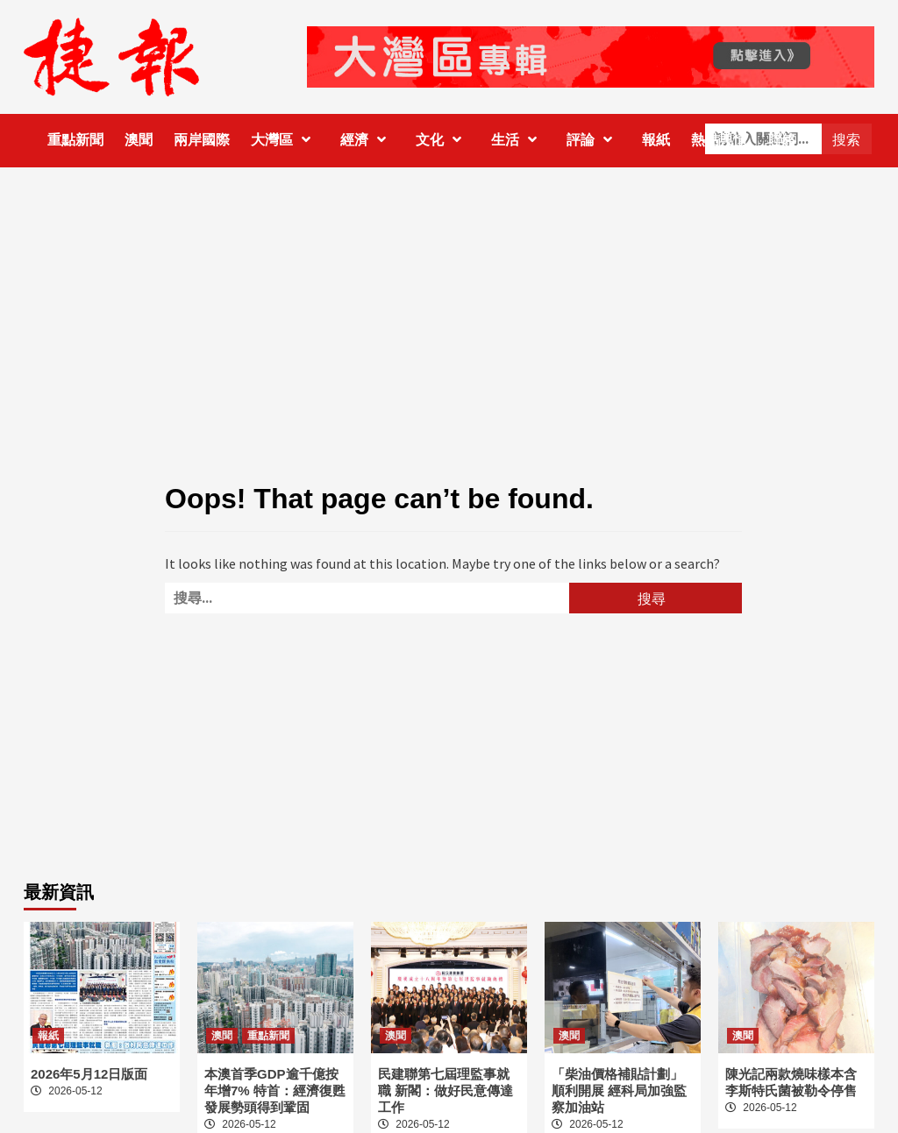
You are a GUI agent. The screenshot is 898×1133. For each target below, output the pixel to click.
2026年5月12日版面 (89, 1073)
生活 (518, 139)
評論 (594, 139)
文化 (443, 139)
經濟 (367, 139)
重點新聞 (75, 139)
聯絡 (782, 139)
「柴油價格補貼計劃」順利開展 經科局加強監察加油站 (619, 1090)
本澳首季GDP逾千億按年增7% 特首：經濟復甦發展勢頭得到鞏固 (275, 1090)
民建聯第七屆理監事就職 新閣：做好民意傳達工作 (445, 1090)
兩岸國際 (202, 139)
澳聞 (139, 139)
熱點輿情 (719, 139)
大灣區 (285, 139)
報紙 (656, 139)
